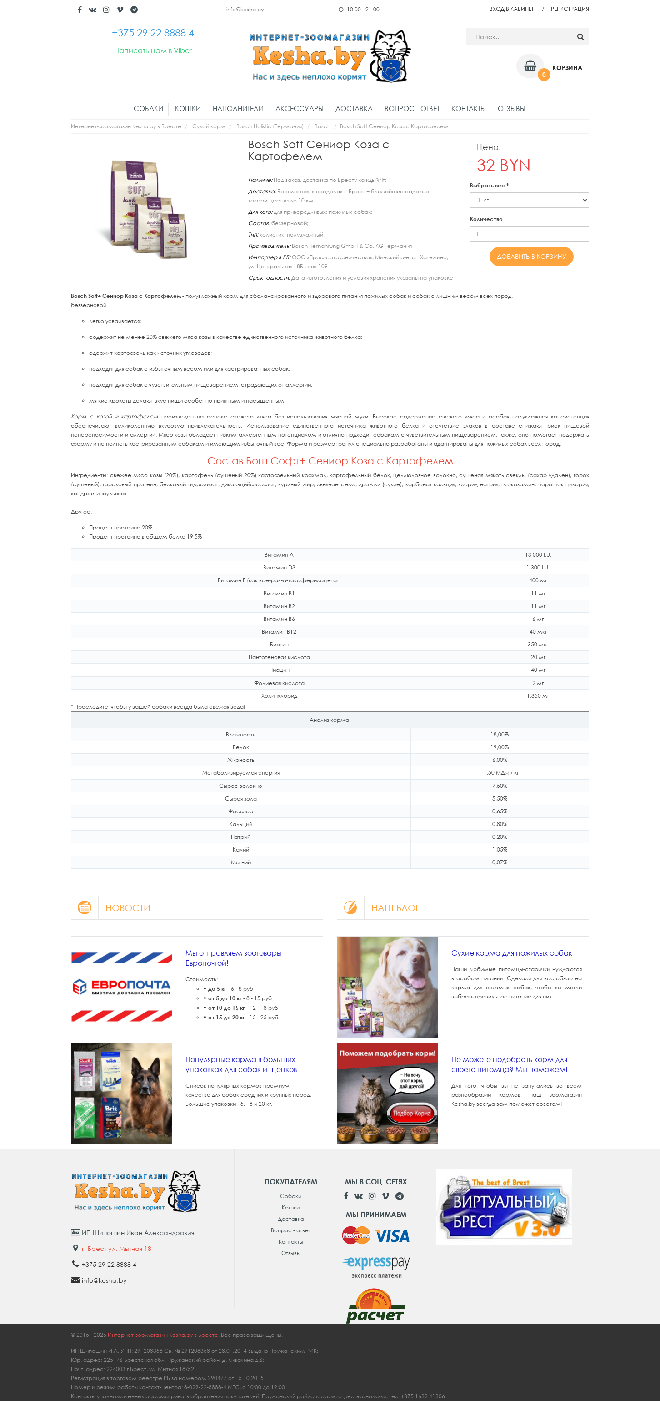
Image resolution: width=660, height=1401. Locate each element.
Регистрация (570, 8)
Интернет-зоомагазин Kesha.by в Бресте (126, 126)
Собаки (148, 108)
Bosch (322, 126)
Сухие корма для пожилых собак (511, 953)
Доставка (354, 108)
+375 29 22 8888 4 (109, 1264)
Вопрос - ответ (412, 108)
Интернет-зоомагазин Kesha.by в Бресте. (164, 1334)
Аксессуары (299, 108)
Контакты (468, 108)
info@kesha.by (245, 9)
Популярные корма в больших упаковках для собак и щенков (241, 1064)
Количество (486, 219)
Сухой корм (208, 126)
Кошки (188, 108)
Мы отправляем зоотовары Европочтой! (233, 958)
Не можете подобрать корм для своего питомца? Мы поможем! (509, 1064)
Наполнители (238, 108)
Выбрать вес (489, 185)
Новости (110, 907)
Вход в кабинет (512, 8)
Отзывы (511, 108)
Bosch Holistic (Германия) (270, 126)
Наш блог (378, 907)
